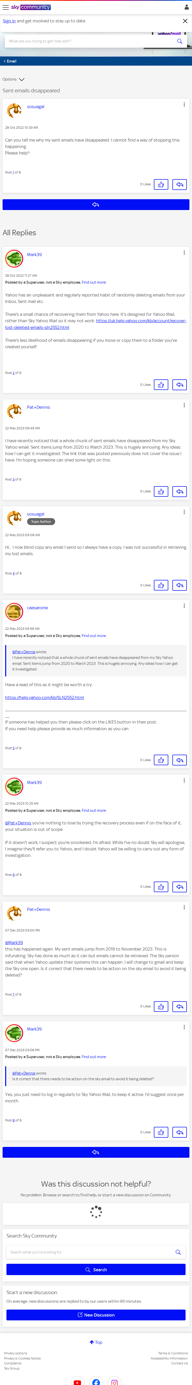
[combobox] (87, 41)
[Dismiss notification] (185, 21)
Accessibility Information (169, 1358)
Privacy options (15, 1353)
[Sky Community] (32, 8)
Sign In (185, 8)
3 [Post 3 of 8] (13, 479)
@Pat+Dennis (23, 652)
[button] (184, 104)
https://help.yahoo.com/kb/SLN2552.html (44, 697)
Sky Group (12, 1368)
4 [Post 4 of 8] (14, 573)
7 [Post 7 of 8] (13, 994)
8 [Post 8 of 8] (14, 1120)
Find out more (94, 282)
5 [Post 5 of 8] (13, 748)
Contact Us (179, 1363)
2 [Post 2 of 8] (13, 373)
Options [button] (9, 79)
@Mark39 (14, 942)
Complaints (12, 1363)
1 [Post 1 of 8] (13, 172)
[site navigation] (6, 7)
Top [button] (98, 1342)
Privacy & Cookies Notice (22, 1358)
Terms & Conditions (173, 1353)
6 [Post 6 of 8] (14, 875)
